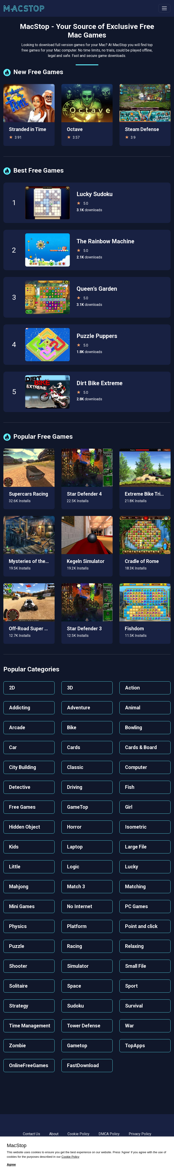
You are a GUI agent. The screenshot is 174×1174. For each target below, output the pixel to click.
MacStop (17, 1145)
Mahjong (18, 886)
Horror (74, 827)
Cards (73, 747)
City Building (22, 767)
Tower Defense (83, 1026)
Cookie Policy (78, 1134)
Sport (131, 986)
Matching (135, 886)
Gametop (77, 1045)
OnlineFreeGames (28, 1065)
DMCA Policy (109, 1134)
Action (132, 688)
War (129, 1026)
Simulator (78, 966)
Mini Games (22, 906)
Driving (74, 787)
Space (74, 986)
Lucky (131, 866)
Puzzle (16, 946)
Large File (136, 847)
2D (12, 688)
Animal (132, 707)
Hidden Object (24, 827)
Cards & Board (141, 747)
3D (70, 688)
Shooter (18, 966)
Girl (128, 807)
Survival (134, 1006)
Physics (18, 926)
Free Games (22, 807)
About (53, 1134)
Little (14, 866)
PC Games (136, 906)
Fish (129, 787)
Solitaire (18, 986)
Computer (136, 767)
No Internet (79, 906)
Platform (77, 926)
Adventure (78, 707)
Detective (19, 787)
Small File (135, 966)
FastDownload (83, 1065)
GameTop (77, 807)
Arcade (17, 727)
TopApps (135, 1045)
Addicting (19, 707)
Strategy (18, 1006)
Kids (14, 847)
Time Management (29, 1026)
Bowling (133, 727)
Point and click (141, 926)
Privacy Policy (140, 1134)
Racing (74, 946)
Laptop (75, 847)
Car (13, 747)
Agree (11, 1164)
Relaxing (134, 946)
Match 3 (76, 886)
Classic (75, 767)
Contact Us (31, 1134)
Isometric (136, 827)
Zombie (17, 1045)
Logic (73, 866)
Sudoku (75, 1006)
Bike (71, 727)
